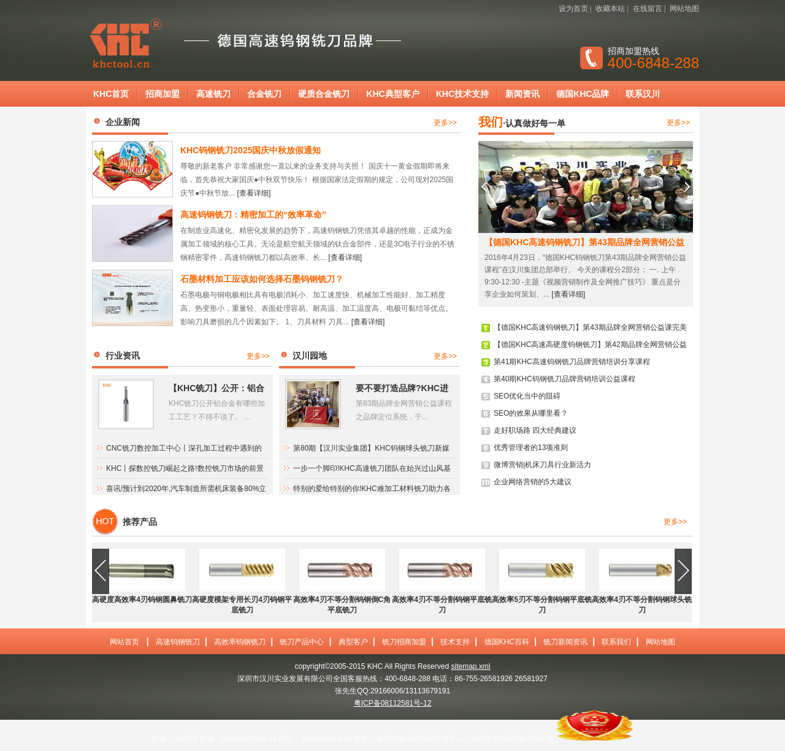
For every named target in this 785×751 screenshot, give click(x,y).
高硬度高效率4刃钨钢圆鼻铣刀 (142, 599)
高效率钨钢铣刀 (240, 642)
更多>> (445, 122)
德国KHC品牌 (582, 94)
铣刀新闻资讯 (565, 642)
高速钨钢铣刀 (178, 642)
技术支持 (455, 642)
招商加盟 (162, 94)
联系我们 (616, 642)
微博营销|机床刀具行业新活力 (542, 464)
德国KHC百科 (506, 642)
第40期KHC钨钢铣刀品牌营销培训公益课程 (564, 379)
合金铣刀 (264, 94)
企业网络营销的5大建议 (533, 482)
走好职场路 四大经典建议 (535, 430)
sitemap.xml (470, 666)
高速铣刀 (213, 94)
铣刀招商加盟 (404, 642)
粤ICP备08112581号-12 (393, 703)
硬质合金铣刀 (324, 94)
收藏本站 (610, 8)
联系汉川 (643, 94)
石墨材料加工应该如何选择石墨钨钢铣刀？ (261, 279)
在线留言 (647, 8)
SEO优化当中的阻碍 (527, 396)
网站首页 (124, 642)
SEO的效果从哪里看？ (531, 413)
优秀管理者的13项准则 (531, 447)
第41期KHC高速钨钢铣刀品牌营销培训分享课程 (572, 361)
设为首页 (573, 8)
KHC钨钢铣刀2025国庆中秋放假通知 (250, 150)
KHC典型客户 (392, 94)
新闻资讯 (522, 94)
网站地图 (684, 8)
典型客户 (353, 642)
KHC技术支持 (462, 94)
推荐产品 (140, 522)
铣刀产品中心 (302, 642)
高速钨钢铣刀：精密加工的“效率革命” (253, 214)
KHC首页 (111, 94)
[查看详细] (254, 193)
